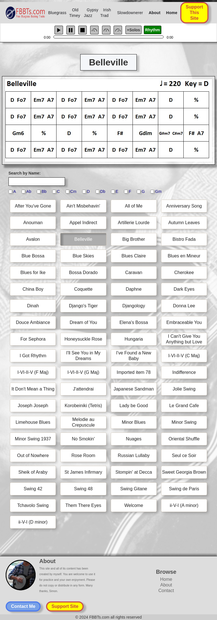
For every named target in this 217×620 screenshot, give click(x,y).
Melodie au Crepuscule (83, 422)
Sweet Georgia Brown (184, 472)
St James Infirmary (83, 472)
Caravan (133, 272)
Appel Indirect (83, 222)
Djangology (133, 305)
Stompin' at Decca (133, 472)
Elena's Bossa (134, 322)
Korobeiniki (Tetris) (83, 405)
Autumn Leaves (184, 222)
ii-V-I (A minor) (184, 505)
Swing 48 (83, 488)
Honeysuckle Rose (83, 339)
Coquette (83, 289)
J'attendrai (83, 389)
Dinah (33, 305)
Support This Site (194, 13)
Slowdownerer (130, 12)
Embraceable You (184, 322)
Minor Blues (134, 422)
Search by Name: (24, 173)
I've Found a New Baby (133, 355)
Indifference (184, 372)
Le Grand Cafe (184, 405)
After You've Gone (33, 206)
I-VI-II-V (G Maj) (83, 372)
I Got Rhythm (33, 355)
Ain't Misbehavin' (83, 206)
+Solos (133, 30)
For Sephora (32, 339)
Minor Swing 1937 (33, 438)
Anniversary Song (184, 206)
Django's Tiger (83, 305)
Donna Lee (184, 305)
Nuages (134, 438)
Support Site (64, 606)
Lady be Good (134, 405)
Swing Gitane (133, 488)
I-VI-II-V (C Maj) (184, 355)
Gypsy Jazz (91, 13)
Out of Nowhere (33, 455)
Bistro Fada (184, 239)
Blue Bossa (32, 255)
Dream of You (83, 322)
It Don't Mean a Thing (33, 389)
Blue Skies (83, 255)
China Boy (33, 289)
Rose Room (83, 455)
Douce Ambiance (33, 322)
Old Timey (74, 13)
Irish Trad (105, 13)
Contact (166, 590)
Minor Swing (184, 422)
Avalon (33, 239)
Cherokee (184, 272)
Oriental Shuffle (183, 438)
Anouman (33, 222)
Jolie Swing (184, 389)
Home (171, 12)
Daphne (134, 289)
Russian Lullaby (134, 455)
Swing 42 (33, 488)
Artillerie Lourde (133, 222)
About (154, 12)
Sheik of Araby (32, 472)
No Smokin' (83, 438)
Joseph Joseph (33, 405)
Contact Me (23, 606)
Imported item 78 (134, 372)
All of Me (133, 206)
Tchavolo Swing (33, 505)
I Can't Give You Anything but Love (184, 339)
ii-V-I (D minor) (32, 522)
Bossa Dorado (83, 272)
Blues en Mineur (184, 255)
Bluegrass (57, 12)
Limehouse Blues (33, 422)
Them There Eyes (83, 505)
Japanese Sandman (134, 389)
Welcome (133, 505)
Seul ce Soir (184, 455)
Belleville (83, 239)
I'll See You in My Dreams (83, 355)
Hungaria (134, 339)
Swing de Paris (184, 488)
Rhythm (152, 30)
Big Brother (133, 239)
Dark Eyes (183, 289)
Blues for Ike (32, 272)
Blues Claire (133, 255)
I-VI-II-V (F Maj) (33, 372)
